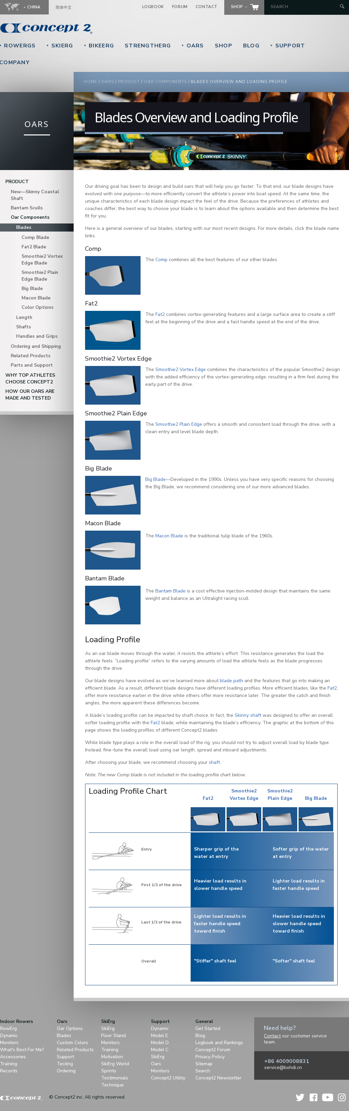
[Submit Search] (342, 7)
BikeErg (99, 45)
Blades (23, 227)
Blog (251, 45)
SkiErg (59, 45)
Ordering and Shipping (36, 346)
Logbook (153, 6)
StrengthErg (148, 45)
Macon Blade (36, 298)
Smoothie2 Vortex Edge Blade (42, 259)
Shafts (23, 327)
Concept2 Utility (168, 1078)
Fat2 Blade (34, 247)
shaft (214, 762)
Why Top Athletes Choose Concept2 (30, 378)
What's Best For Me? (22, 1049)
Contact (207, 6)
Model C (159, 1049)
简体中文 (63, 7)
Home (90, 81)
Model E (159, 1035)
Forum (180, 6)
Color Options (37, 307)
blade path (231, 680)
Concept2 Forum (212, 1049)
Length (24, 317)
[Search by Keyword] (304, 7)
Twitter (300, 1097)
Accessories (13, 1057)
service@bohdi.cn (283, 1067)
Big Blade (32, 288)
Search (202, 1071)
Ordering (66, 1071)
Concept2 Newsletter (218, 1078)
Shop (223, 45)
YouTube (327, 1097)
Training (8, 1064)
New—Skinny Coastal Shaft (35, 195)
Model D (160, 1042)
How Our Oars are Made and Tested (29, 394)
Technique (112, 1085)
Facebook (313, 1097)
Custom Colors (72, 1042)
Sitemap (203, 1064)
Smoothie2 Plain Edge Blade (40, 275)
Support (287, 45)
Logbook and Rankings (219, 1042)
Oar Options (70, 1028)
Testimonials (114, 1078)
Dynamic (9, 1035)
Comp (161, 259)
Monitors (9, 1042)
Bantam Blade (170, 591)
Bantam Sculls (27, 208)
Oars (192, 45)
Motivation (112, 1057)
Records (8, 1071)
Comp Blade (35, 237)
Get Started (207, 1028)
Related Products (30, 356)
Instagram (342, 1097)
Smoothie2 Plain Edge (178, 424)
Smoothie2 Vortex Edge (180, 369)
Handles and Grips (36, 336)
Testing (65, 1064)
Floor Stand (113, 1035)
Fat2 (160, 314)
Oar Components (165, 81)
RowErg (8, 1028)
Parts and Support (32, 365)
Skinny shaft (248, 715)
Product (129, 81)
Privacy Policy (210, 1057)
